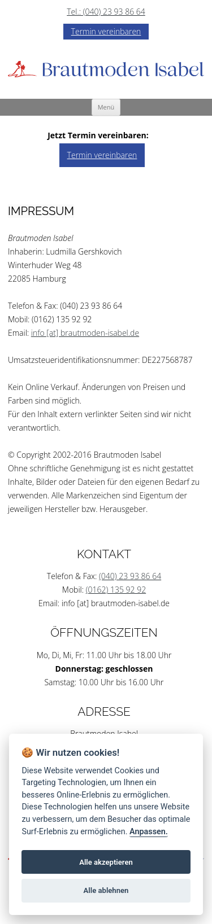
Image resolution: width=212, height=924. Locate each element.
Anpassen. (148, 832)
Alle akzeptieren (106, 862)
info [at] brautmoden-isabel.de (85, 332)
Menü (106, 107)
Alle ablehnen (106, 890)
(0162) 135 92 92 (116, 589)
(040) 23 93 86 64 (130, 576)
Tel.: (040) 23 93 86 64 (106, 11)
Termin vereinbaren (106, 31)
